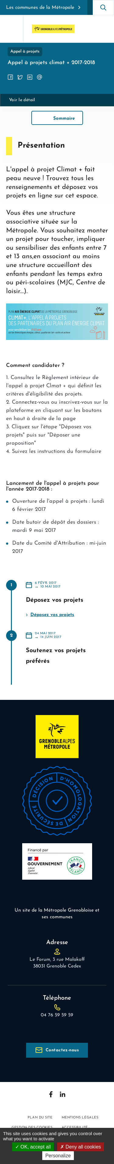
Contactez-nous (62, 1050)
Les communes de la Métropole (40, 7)
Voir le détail (22, 100)
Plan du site (40, 1117)
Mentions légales (80, 1117)
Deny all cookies (80, 1146)
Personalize (58, 1155)
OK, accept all (33, 1146)
